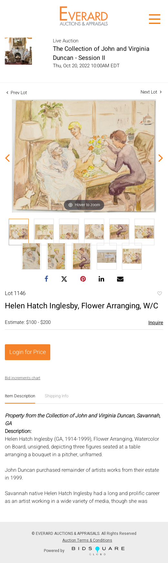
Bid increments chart (22, 378)
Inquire (155, 322)
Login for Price (27, 352)
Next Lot (151, 92)
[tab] (20, 398)
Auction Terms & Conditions (87, 540)
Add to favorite (159, 294)
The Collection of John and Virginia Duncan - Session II (101, 53)
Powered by (84, 550)
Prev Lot (16, 92)
